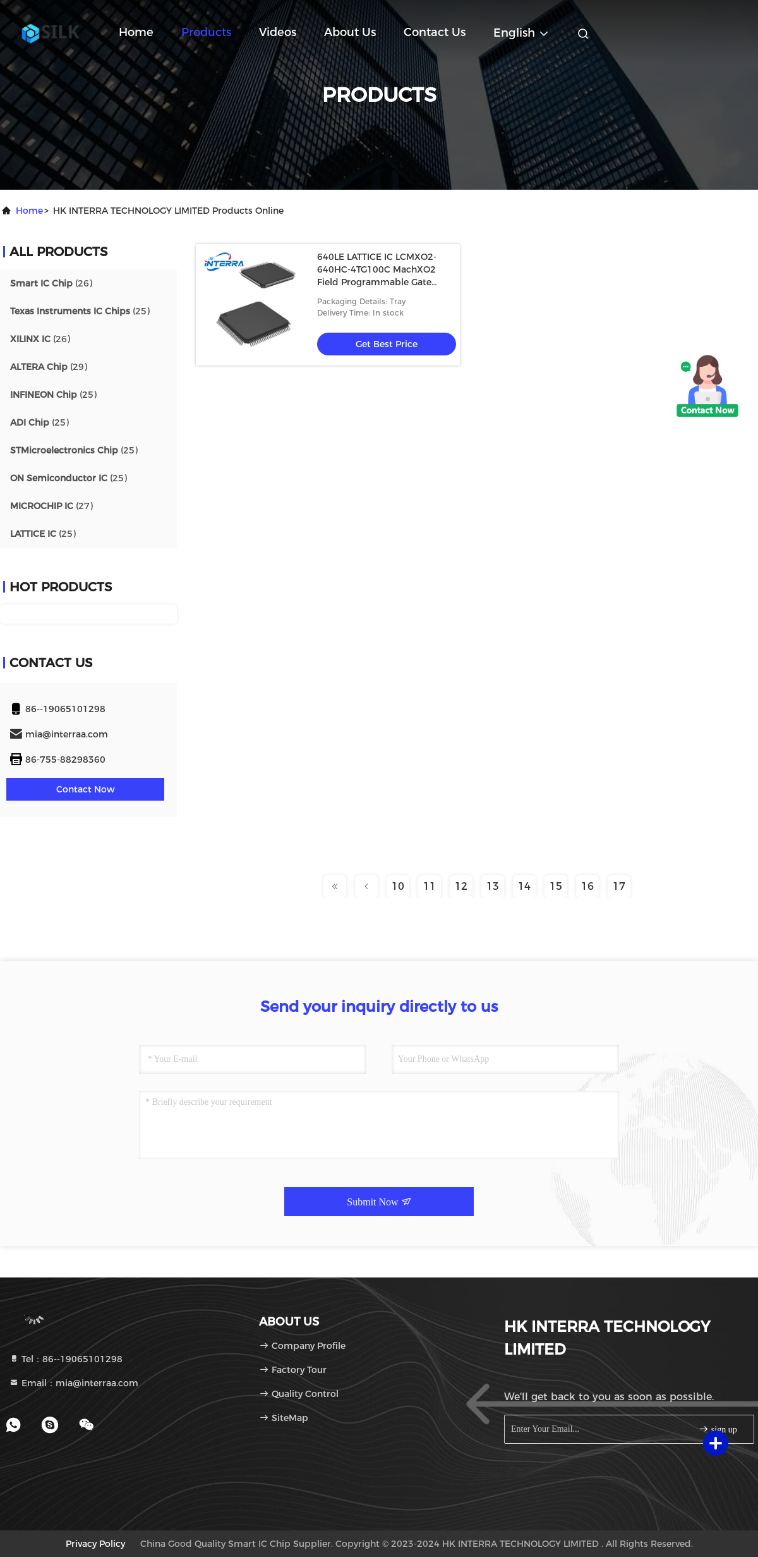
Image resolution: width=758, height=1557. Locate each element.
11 (429, 886)
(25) (80, 311)
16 (587, 886)
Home (136, 32)
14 (524, 886)
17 (619, 886)
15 (556, 886)
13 (492, 886)
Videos (277, 32)
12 (461, 886)
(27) (51, 506)
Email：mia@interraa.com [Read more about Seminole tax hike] (73, 1383)
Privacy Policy (95, 1543)
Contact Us (435, 32)
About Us (350, 32)
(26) (51, 283)
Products (206, 32)
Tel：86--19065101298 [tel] (66, 1359)
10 (398, 886)
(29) (48, 366)
